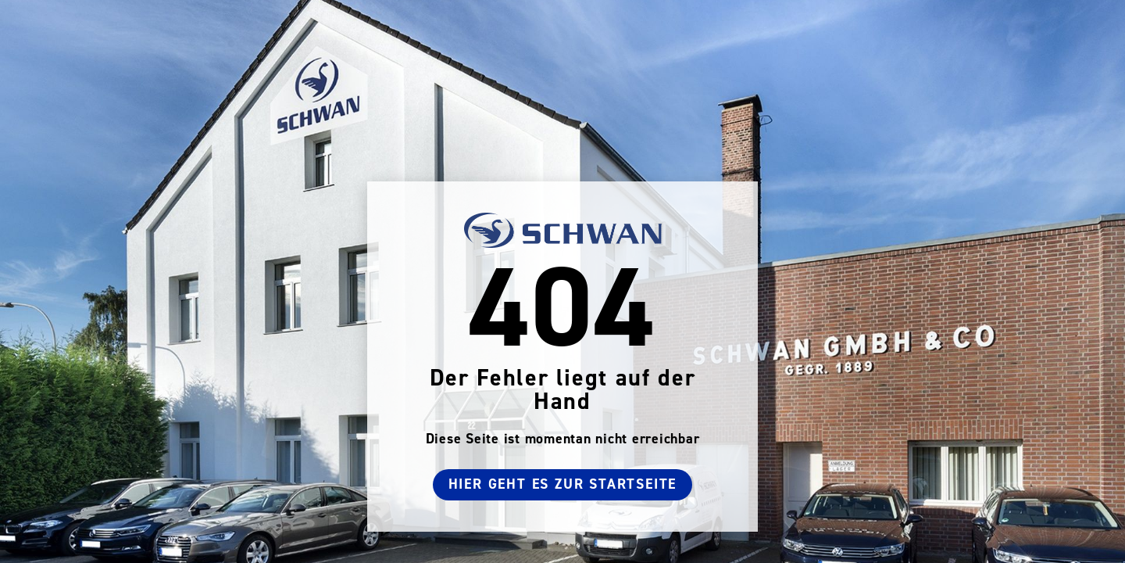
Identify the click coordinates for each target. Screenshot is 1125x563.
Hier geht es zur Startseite (562, 484)
